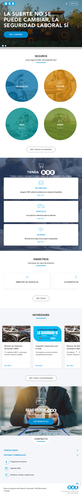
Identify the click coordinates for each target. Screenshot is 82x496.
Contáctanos (11, 450)
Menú (74, 3)
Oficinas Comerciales (15, 455)
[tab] (3, 46)
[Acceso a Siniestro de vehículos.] (27, 281)
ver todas (41, 378)
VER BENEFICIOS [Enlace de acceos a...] (41, 421)
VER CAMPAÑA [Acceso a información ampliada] (16, 34)
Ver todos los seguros (41, 149)
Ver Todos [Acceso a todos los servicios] (41, 298)
